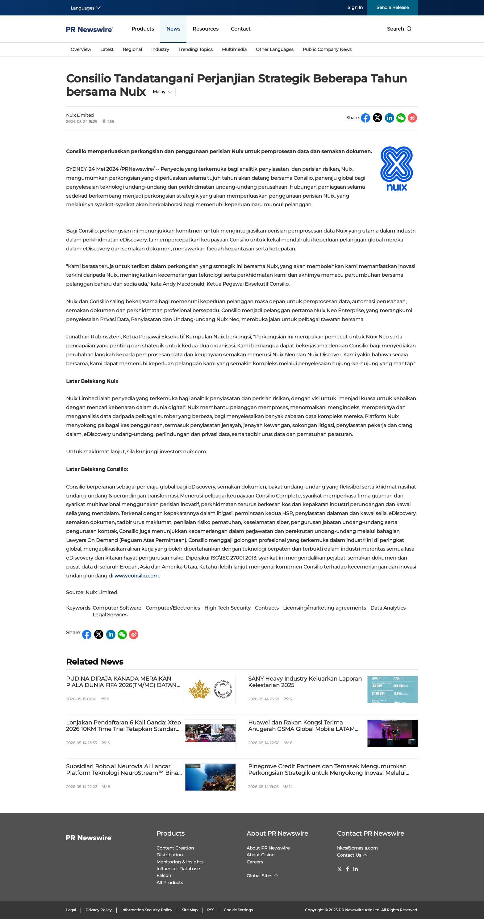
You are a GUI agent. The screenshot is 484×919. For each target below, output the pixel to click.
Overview (81, 49)
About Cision (260, 855)
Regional (132, 49)
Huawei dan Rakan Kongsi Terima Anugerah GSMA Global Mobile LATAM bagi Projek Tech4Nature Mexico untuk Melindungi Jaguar (302, 726)
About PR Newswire (277, 833)
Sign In (355, 7)
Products (142, 29)
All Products (169, 882)
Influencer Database (178, 868)
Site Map (190, 910)
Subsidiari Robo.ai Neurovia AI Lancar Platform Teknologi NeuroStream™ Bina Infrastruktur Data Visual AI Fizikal (122, 770)
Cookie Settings (238, 910)
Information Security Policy (146, 910)
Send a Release (393, 7)
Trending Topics (195, 49)
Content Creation (175, 848)
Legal (71, 910)
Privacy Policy (99, 910)
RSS (210, 910)
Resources (206, 29)
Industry (160, 49)
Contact (241, 29)
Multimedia (234, 49)
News (173, 29)
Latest (107, 49)
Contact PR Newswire (370, 833)
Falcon (163, 875)
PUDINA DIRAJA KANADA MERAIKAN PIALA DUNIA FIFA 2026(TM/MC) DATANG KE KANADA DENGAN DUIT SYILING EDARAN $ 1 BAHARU (123, 682)
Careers (255, 862)
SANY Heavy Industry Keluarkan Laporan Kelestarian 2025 (305, 682)
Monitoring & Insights (179, 862)
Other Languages (275, 49)
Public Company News (327, 49)
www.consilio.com (137, 576)
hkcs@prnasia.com (357, 848)
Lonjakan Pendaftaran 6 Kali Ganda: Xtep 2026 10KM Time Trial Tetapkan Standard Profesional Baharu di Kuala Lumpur (123, 726)
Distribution (169, 855)
